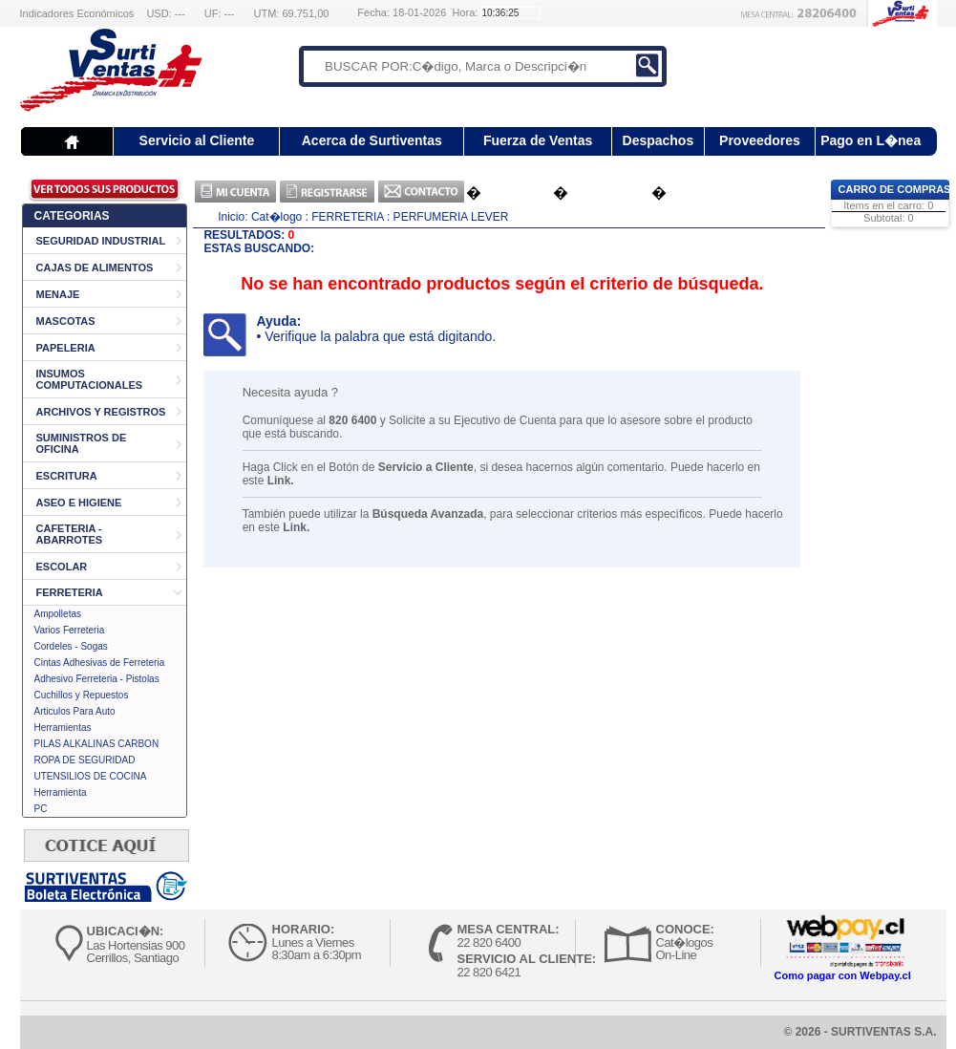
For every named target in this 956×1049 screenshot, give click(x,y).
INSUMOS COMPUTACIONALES (89, 379)
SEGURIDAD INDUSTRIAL (101, 240)
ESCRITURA (66, 476)
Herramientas (63, 727)
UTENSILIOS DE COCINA (90, 776)
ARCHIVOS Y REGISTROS (101, 411)
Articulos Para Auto (75, 711)
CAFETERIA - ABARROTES (69, 534)
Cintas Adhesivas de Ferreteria (99, 662)
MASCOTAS (66, 321)
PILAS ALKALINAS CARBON (96, 744)
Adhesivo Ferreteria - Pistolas (96, 679)
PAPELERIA (66, 347)
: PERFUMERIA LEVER (447, 217)
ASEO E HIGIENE (79, 502)
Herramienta (60, 792)
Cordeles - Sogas (71, 646)
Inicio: (232, 217)
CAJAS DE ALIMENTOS (95, 267)
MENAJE (58, 294)
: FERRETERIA (345, 217)
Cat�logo (276, 217)
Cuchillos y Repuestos (81, 695)
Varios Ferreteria (69, 630)
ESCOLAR (62, 566)
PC (41, 808)
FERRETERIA (69, 592)
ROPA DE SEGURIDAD (85, 760)
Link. (280, 480)
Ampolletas (57, 614)
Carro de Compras (895, 189)
